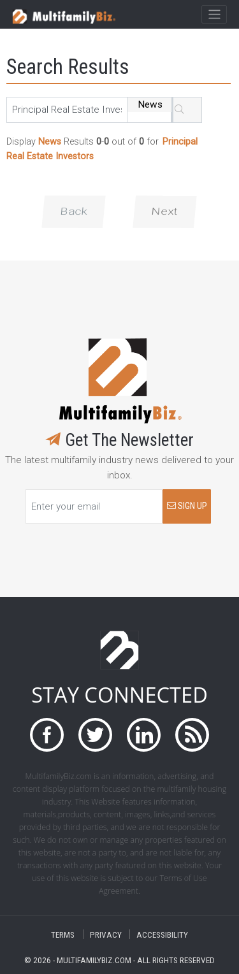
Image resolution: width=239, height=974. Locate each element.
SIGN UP (187, 506)
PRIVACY (106, 934)
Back (73, 211)
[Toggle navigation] (213, 14)
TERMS (63, 934)
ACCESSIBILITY (162, 934)
